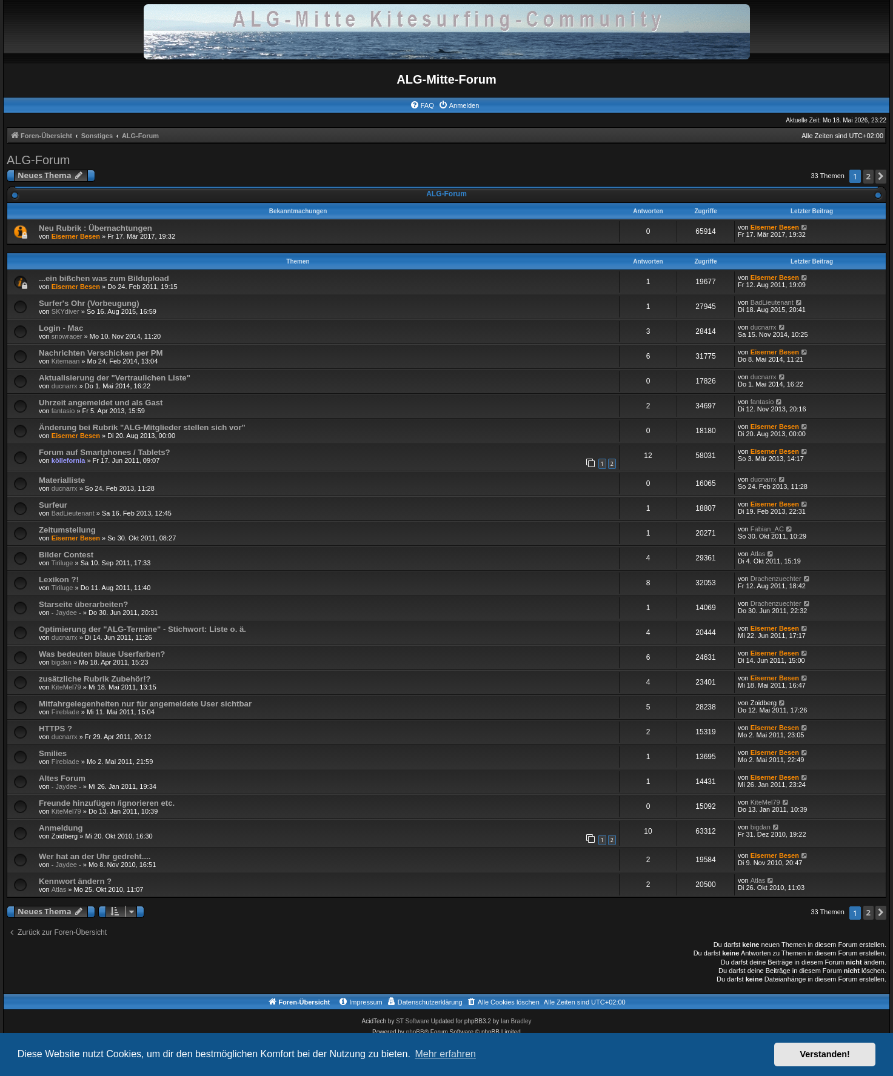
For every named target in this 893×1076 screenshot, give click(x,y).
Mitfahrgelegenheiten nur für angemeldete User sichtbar (145, 703)
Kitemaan (65, 361)
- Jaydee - (66, 612)
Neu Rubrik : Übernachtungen (95, 228)
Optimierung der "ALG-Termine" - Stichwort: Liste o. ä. (142, 629)
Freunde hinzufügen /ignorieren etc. (107, 803)
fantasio (63, 410)
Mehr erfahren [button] (445, 1054)
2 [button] (868, 176)
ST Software (412, 1021)
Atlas (758, 553)
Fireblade (65, 712)
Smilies (53, 753)
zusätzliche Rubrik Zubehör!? (95, 678)
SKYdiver (65, 311)
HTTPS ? (55, 728)
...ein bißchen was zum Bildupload (104, 278)
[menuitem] (422, 105)
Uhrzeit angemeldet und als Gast (100, 402)
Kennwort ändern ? (75, 881)
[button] (880, 177)
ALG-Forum (38, 160)
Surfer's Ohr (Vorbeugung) (89, 303)
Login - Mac (61, 328)
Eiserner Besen (76, 236)
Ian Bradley (516, 1021)
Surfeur (53, 505)
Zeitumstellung (67, 529)
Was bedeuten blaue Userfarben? (102, 654)
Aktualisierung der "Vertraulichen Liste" (114, 377)
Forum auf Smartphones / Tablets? (104, 452)
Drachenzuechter (776, 578)
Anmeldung (61, 827)
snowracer (67, 336)
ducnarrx (764, 327)
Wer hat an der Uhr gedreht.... (94, 856)
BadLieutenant (772, 302)
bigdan (62, 662)
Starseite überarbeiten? (83, 604)
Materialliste (62, 480)
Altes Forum (62, 778)
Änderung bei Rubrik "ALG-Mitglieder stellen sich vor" (142, 427)
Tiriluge (62, 562)
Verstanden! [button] (825, 1054)
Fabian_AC (767, 529)
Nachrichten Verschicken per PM (101, 352)
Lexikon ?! (59, 579)
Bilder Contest (66, 554)
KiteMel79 (66, 687)
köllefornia (68, 460)
